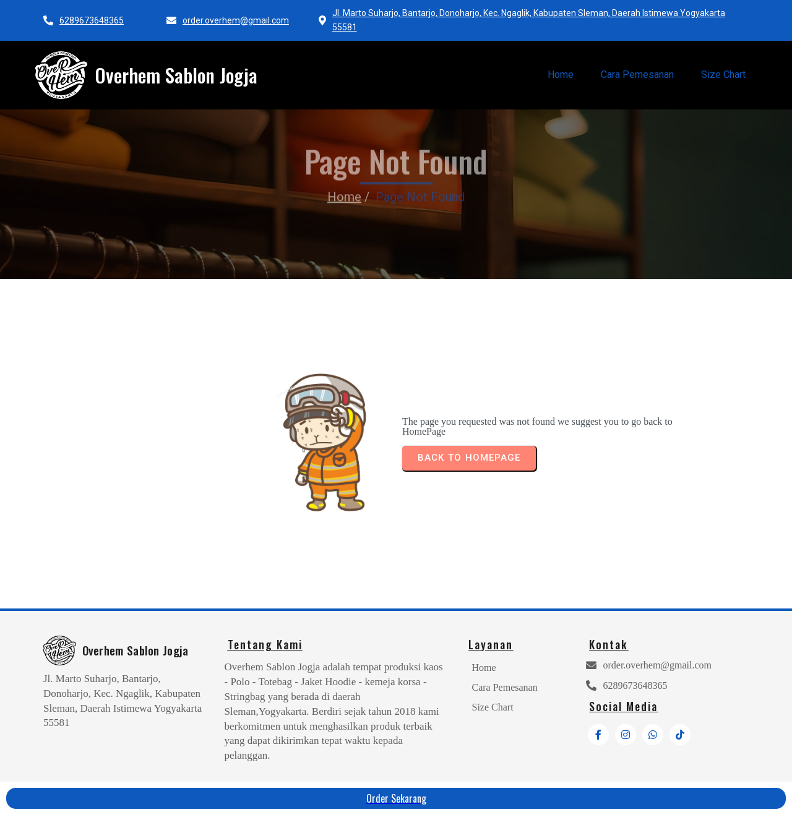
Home (344, 180)
